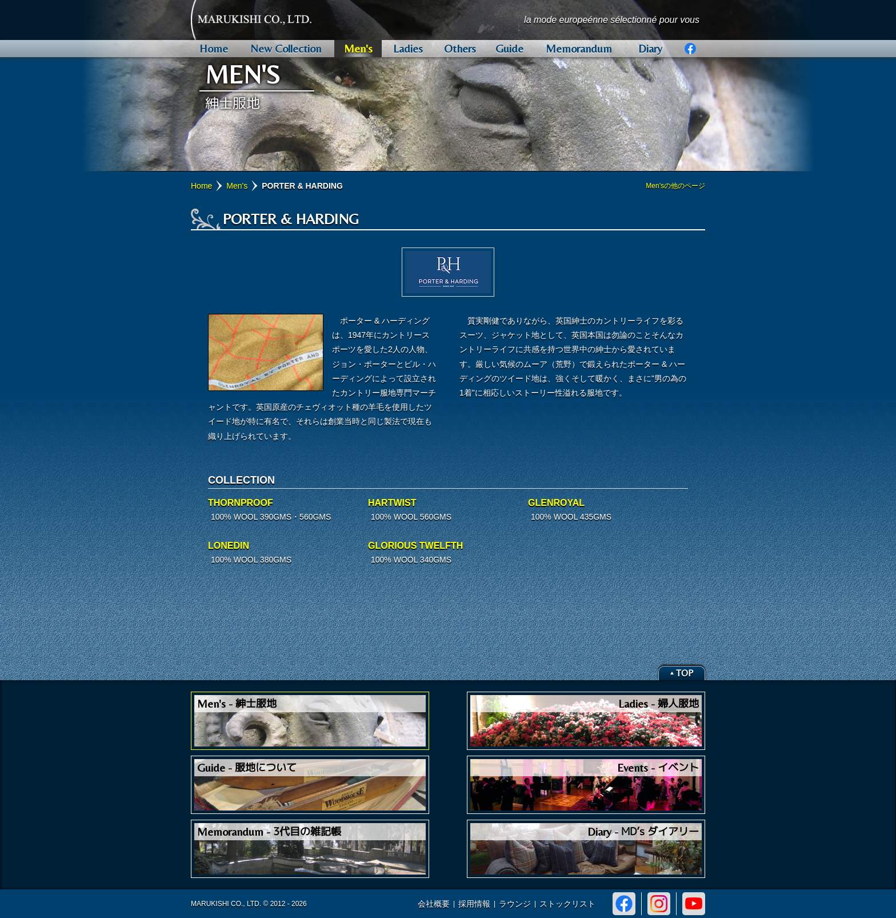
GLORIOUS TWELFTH (415, 545)
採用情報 (474, 903)
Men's (236, 185)
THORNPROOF (240, 503)
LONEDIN (228, 545)
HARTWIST (392, 503)
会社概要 (434, 903)
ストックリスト (567, 903)
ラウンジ (515, 903)
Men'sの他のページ (675, 186)
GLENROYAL (556, 503)
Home (201, 185)
